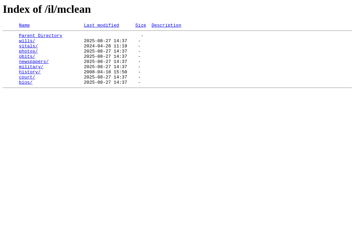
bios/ (26, 93)
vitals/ (28, 50)
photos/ (28, 56)
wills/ (27, 43)
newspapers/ (34, 68)
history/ (30, 81)
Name (24, 26)
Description (166, 26)
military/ (31, 75)
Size (140, 26)
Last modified (101, 26)
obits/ (27, 62)
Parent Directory (40, 37)
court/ (27, 87)
